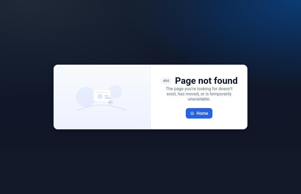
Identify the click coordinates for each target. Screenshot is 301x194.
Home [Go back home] (199, 113)
